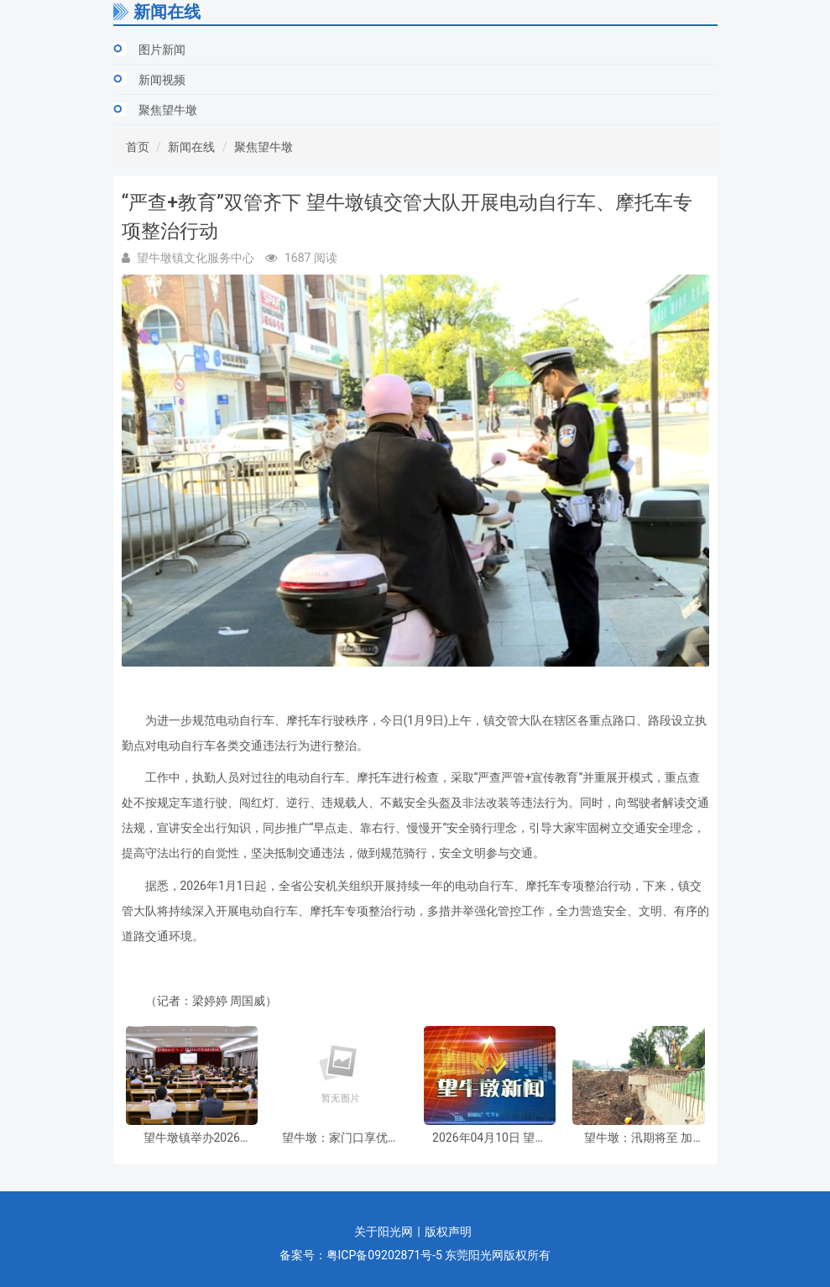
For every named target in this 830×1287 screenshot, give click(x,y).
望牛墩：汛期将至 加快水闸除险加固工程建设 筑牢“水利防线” (638, 1138)
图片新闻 (161, 49)
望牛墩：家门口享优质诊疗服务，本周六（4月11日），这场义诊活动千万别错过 (340, 1138)
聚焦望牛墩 (167, 110)
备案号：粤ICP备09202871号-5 (360, 1255)
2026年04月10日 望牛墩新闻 (489, 1138)
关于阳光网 (383, 1231)
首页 (137, 147)
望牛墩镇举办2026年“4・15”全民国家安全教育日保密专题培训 (191, 1138)
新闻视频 (161, 79)
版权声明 (448, 1231)
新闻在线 (191, 147)
